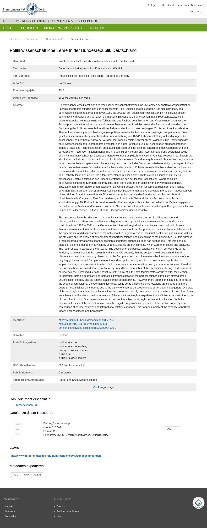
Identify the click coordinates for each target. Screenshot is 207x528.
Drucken (61, 506)
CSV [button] (26, 475)
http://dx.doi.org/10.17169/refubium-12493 (83, 324)
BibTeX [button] (37, 475)
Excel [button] (16, 475)
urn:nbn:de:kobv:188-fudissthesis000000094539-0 (87, 327)
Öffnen (170, 429)
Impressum (183, 5)
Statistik (96, 28)
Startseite (14, 39)
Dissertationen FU (55, 39)
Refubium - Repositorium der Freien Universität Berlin (50, 21)
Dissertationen (33, 39)
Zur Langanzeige (103, 387)
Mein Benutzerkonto (63, 28)
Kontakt (171, 5)
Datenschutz (197, 5)
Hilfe (162, 5)
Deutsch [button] (196, 11)
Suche (9, 28)
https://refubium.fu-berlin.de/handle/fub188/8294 (86, 320)
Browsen (29, 28)
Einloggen (153, 5)
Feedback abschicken (68, 511)
